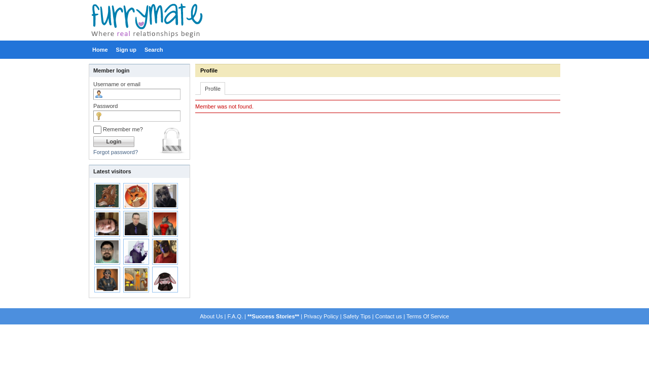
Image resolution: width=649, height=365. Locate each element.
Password (105, 106)
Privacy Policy (321, 316)
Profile (209, 70)
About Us (211, 316)
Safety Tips (357, 316)
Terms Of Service (427, 316)
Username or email (116, 84)
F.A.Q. (235, 316)
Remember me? (118, 129)
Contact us (388, 316)
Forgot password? (115, 152)
